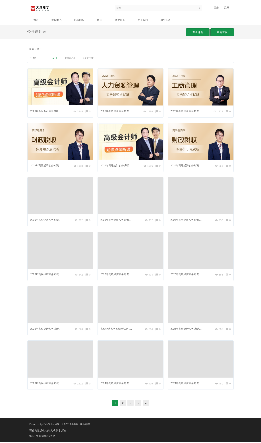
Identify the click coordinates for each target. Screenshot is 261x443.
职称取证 (70, 58)
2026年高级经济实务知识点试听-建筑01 (193, 220)
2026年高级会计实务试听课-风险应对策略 (54, 110)
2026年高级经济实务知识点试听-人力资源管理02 (57, 274)
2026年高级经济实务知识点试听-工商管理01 (195, 110)
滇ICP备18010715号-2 (42, 436)
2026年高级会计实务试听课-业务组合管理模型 (127, 165)
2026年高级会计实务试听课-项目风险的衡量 (55, 329)
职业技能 (88, 58)
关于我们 (143, 20)
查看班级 (221, 32)
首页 (36, 20)
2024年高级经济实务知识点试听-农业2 (192, 383)
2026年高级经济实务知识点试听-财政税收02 (195, 165)
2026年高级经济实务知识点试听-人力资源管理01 (128, 110)
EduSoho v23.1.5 (53, 424)
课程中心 (56, 20)
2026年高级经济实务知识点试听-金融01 (52, 383)
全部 (54, 58)
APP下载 (165, 20)
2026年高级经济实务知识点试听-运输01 (123, 220)
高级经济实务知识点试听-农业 (117, 329)
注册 (226, 7)
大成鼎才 (55, 431)
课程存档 (85, 424)
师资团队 (79, 20)
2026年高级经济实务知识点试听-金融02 (193, 274)
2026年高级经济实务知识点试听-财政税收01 (55, 165)
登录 (216, 7)
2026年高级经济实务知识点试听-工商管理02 (125, 274)
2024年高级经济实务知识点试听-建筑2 (122, 383)
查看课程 (197, 32)
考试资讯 (120, 20)
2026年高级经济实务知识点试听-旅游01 (52, 220)
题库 (99, 20)
